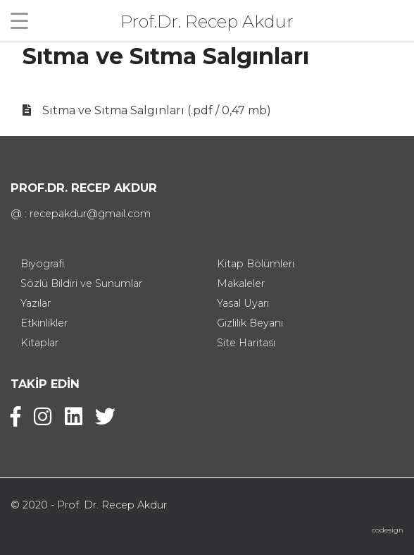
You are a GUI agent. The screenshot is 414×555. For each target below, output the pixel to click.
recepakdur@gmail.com (90, 213)
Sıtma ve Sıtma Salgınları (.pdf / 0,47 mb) (156, 110)
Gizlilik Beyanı (250, 323)
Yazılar (35, 303)
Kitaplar (39, 342)
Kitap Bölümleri (255, 263)
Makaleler (241, 283)
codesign (387, 530)
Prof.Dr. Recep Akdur (207, 21)
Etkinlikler (44, 323)
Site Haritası (246, 342)
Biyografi (42, 263)
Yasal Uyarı (243, 303)
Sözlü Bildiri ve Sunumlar (81, 283)
